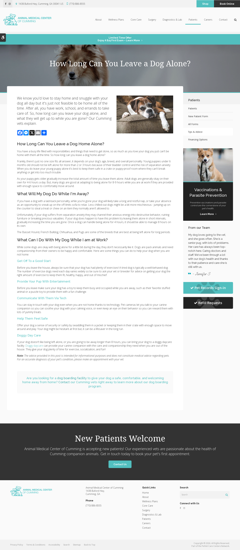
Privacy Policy (16, 544)
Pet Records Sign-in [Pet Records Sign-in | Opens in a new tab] (208, 288)
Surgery (152, 20)
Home (145, 492)
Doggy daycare (34, 345)
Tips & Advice (195, 131)
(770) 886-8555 (77, 3)
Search (66, 544)
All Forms (193, 124)
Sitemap (77, 544)
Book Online (227, 4)
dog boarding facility (72, 378)
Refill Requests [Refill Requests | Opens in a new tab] (208, 303)
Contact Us (120, 464)
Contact (223, 20)
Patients (193, 20)
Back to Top (89, 544)
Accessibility (54, 544)
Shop (205, 4)
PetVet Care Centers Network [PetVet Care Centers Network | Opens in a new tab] (215, 546)
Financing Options (198, 139)
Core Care (136, 20)
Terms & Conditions (35, 544)
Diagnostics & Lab (172, 20)
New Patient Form (198, 116)
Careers (208, 20)
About (98, 20)
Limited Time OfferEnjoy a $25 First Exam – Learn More (119, 39)
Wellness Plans (116, 20)
